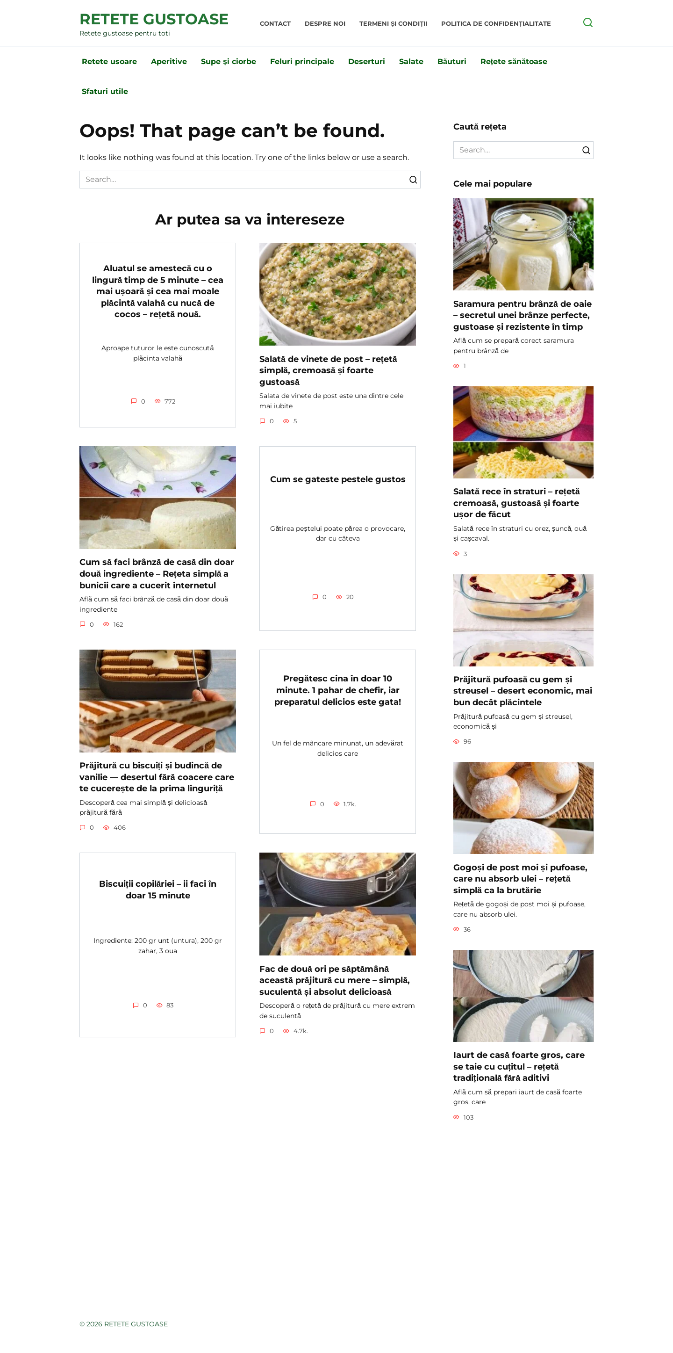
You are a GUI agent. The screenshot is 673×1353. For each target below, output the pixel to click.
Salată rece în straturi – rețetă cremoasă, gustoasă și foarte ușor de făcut (516, 502)
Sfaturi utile (105, 91)
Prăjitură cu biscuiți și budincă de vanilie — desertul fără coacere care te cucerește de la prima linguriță (156, 776)
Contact (275, 23)
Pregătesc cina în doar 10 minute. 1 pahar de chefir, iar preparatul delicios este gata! (337, 689)
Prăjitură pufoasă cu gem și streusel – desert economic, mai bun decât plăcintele (522, 690)
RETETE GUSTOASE (154, 19)
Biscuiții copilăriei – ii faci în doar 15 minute (158, 889)
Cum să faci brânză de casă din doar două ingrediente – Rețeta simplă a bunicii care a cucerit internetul (156, 573)
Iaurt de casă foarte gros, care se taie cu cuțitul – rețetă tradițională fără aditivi (519, 1066)
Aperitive (169, 61)
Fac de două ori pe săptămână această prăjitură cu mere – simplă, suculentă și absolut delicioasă (334, 979)
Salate (411, 61)
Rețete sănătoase (513, 61)
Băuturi (451, 61)
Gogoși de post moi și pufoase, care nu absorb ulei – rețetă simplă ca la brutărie (520, 878)
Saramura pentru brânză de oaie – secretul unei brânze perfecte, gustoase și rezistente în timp (522, 314)
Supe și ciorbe (228, 61)
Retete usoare (109, 61)
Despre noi (325, 23)
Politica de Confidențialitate (496, 23)
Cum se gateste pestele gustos (338, 479)
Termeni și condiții (393, 23)
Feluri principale (302, 61)
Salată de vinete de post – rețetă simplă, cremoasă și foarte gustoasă (328, 370)
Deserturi (366, 61)
